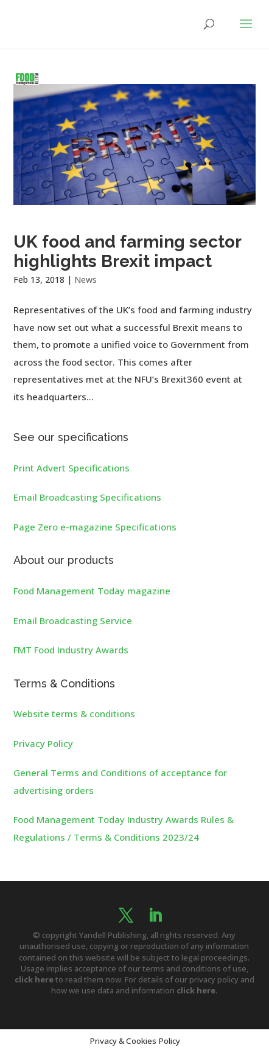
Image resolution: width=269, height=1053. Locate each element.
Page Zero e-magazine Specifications (94, 527)
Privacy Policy (43, 743)
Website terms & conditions (74, 713)
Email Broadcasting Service (72, 620)
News (85, 279)
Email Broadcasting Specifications (87, 497)
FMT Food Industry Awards (70, 650)
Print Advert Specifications (71, 468)
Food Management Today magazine (91, 591)
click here (34, 979)
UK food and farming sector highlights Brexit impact (127, 251)
